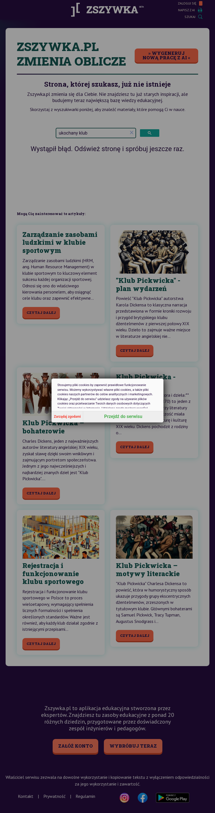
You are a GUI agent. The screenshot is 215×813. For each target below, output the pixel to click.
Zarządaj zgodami (67, 417)
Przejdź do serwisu (123, 416)
